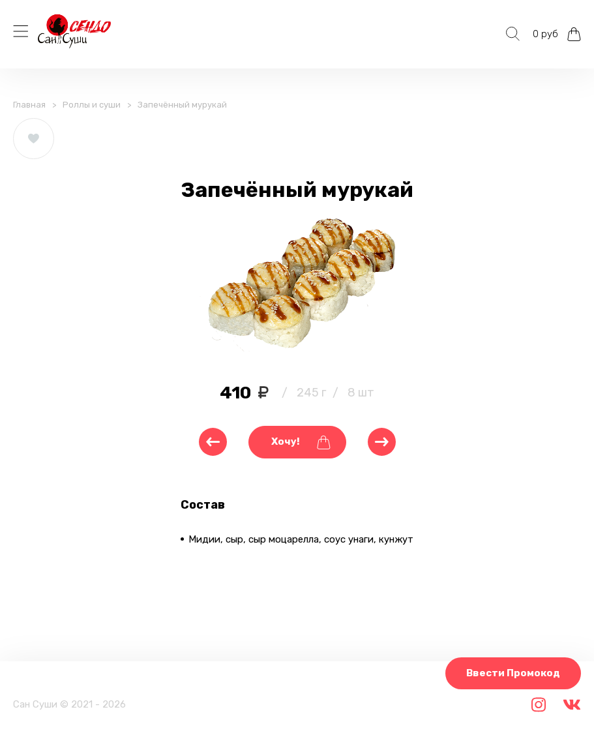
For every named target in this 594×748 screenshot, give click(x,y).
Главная (29, 105)
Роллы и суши (92, 105)
